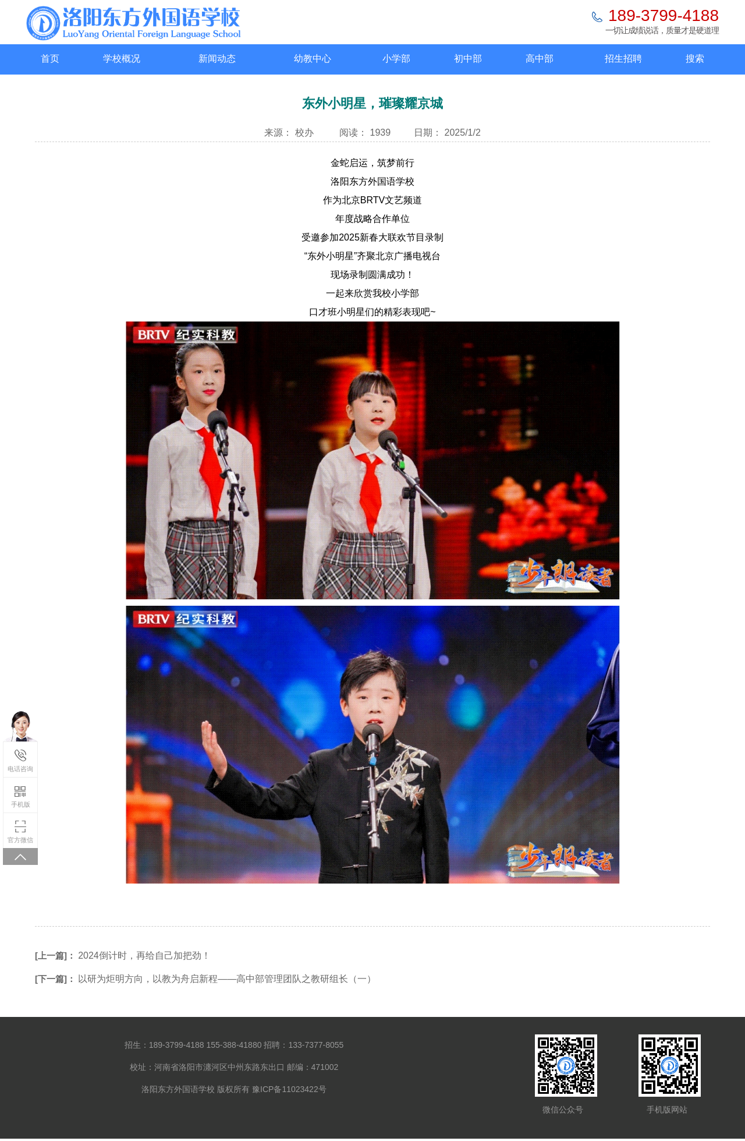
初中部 (468, 58)
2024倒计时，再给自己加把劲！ (144, 955)
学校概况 (121, 58)
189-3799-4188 (663, 15)
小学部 (396, 58)
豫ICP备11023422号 (289, 1089)
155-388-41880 (234, 1045)
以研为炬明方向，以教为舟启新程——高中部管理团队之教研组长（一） (227, 979)
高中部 (540, 58)
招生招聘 (623, 58)
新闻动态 (217, 58)
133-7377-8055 (315, 1045)
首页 (50, 58)
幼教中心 (312, 58)
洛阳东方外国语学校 (178, 1089)
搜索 (695, 58)
